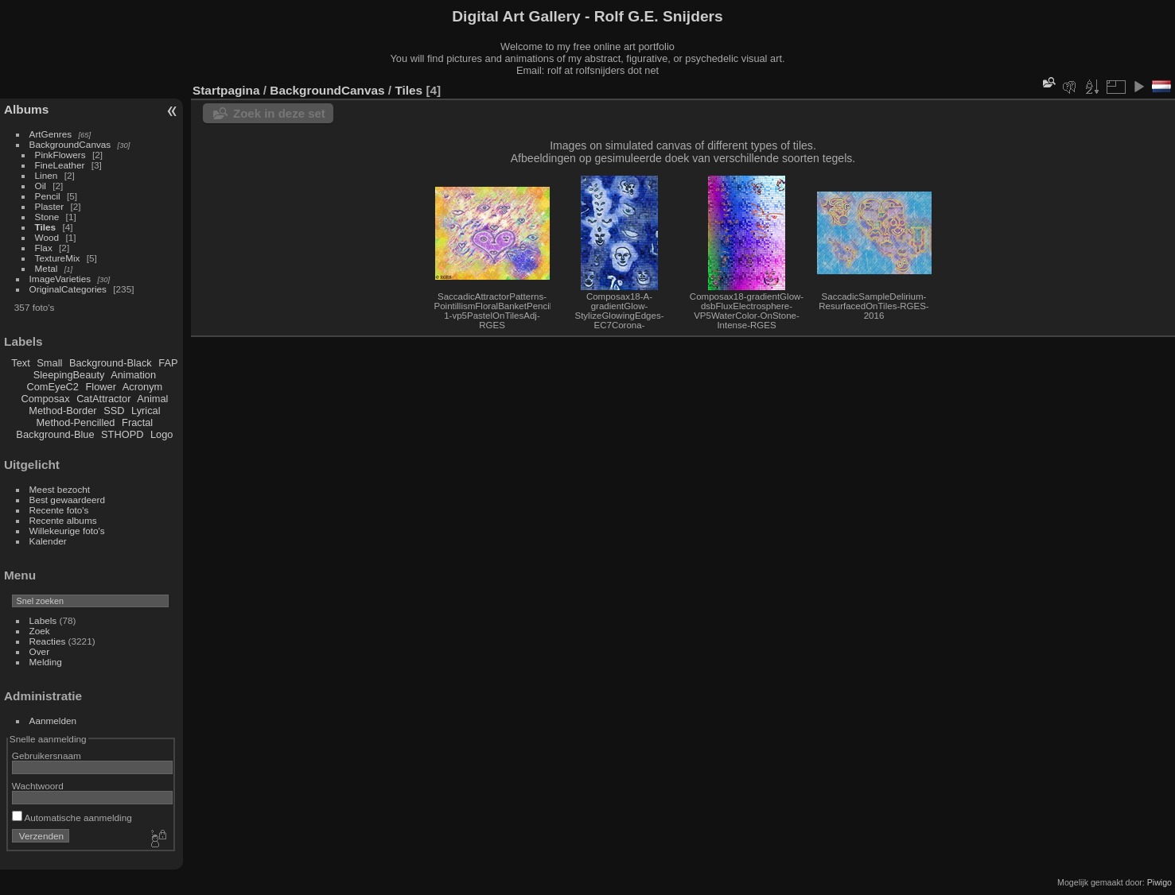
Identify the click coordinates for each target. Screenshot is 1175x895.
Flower (101, 387)
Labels (43, 620)
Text (20, 363)
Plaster (49, 206)
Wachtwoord (38, 786)
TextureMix (57, 258)
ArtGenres (50, 134)
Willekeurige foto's (67, 530)
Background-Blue (55, 434)
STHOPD (122, 434)
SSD (113, 411)
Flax (44, 247)
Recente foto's (59, 510)
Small (49, 363)
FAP (167, 363)
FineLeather (60, 165)
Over (39, 651)
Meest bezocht (60, 489)
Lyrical (146, 411)
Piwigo (1159, 882)
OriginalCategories (68, 289)
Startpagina (226, 90)
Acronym (143, 387)
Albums (26, 109)
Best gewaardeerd (67, 499)
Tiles (45, 227)
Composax (45, 399)
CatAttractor (103, 399)
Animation (133, 375)
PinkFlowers (60, 154)
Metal (46, 268)
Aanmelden (53, 720)
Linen (46, 175)
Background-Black (110, 363)
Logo (161, 434)
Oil (40, 185)
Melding (45, 662)
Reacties (47, 641)
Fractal (137, 422)
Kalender (48, 541)
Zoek (39, 631)
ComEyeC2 (53, 387)
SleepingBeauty (69, 375)
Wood (47, 237)
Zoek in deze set (279, 113)
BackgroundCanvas (70, 144)
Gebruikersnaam (46, 755)
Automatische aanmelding (72, 817)
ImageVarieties (60, 278)
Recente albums (63, 520)
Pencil (47, 196)
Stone (47, 216)
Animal (152, 399)
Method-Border (62, 411)
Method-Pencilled (76, 422)
